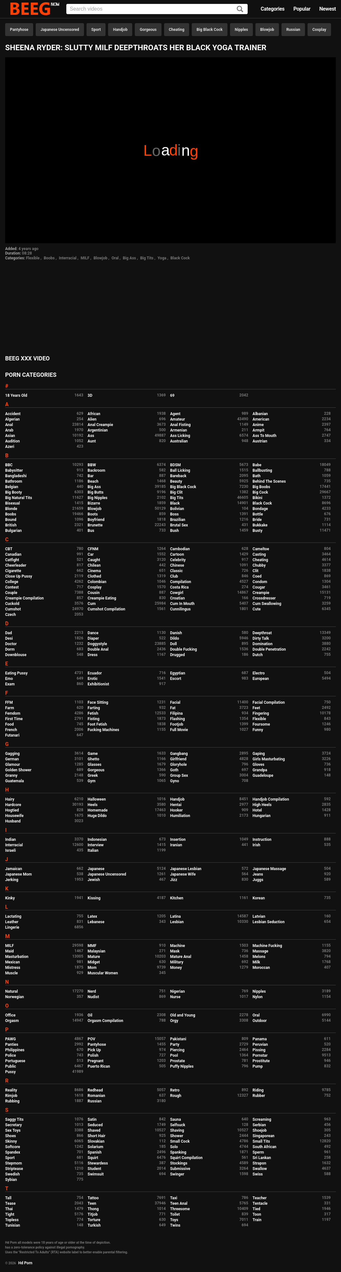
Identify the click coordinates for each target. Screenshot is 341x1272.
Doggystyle (97, 644)
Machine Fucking (267, 945)
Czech (10, 614)
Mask (175, 951)
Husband (13, 821)
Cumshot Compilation (106, 609)
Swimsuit (96, 1174)
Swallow (260, 1168)
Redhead (95, 1090)
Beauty (176, 481)
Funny (258, 730)
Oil (90, 1015)
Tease (10, 1203)
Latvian (259, 916)
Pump (258, 1066)
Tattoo (93, 1198)
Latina (175, 916)
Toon (257, 1214)
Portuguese (15, 1061)
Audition (12, 441)
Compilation (180, 582)
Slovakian (96, 1141)
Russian (293, 29)
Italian (93, 850)
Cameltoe (261, 549)
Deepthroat (262, 633)
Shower (176, 1136)
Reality (11, 1090)
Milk (256, 962)
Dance (93, 633)
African (94, 414)
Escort (175, 678)
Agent (175, 414)
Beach (93, 481)
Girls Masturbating (269, 759)
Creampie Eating (102, 598)
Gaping (259, 753)
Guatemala (14, 781)
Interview (96, 845)
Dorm (9, 649)
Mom (92, 967)
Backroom (96, 470)
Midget (94, 962)
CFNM (93, 549)
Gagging (12, 753)
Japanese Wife (183, 874)
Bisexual (12, 503)
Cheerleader (15, 565)
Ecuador (95, 673)
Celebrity (178, 560)
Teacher (260, 1198)
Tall (8, 1198)
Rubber (259, 1095)
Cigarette (13, 571)
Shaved (94, 1130)
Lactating (13, 916)
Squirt (93, 1158)
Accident (13, 414)
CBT (9, 549)
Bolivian (177, 508)
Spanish (94, 1152)
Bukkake (260, 525)
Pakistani (178, 1039)
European (261, 678)
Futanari (12, 735)
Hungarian (262, 815)
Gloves (258, 764)
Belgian (11, 487)
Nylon (258, 997)
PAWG (10, 1039)
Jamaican (13, 869)
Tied (256, 1209)
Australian (179, 441)
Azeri (9, 446)
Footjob (176, 724)
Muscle (11, 973)
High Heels (262, 805)
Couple (11, 592)
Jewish (94, 879)
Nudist (93, 997)
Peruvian (260, 1044)
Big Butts (95, 492)
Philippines (14, 1050)
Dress (92, 655)
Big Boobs (261, 487)
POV (91, 1039)
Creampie (261, 592)
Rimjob (11, 1095)
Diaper (93, 638)
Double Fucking (183, 649)
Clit (255, 571)
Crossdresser (264, 598)
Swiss (258, 1174)
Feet (256, 708)
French (11, 730)
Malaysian (96, 951)
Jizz (173, 879)
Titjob (92, 1214)
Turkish (94, 1225)
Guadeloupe (263, 775)
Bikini (257, 498)
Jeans (258, 874)
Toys (174, 1220)
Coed (257, 576)
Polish (93, 1055)
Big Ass (129, 258)
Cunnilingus (180, 609)
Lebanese (96, 922)
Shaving (177, 1130)
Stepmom (13, 1163)
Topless (12, 1220)
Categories (272, 9)
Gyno (174, 781)
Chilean (94, 565)
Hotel (257, 810)
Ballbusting (262, 470)
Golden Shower (18, 770)
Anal (9, 424)
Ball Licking (180, 470)
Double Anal (98, 649)
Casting (259, 554)
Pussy (10, 1072)
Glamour (12, 764)
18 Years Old (16, 395)
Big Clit (176, 492)
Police (10, 1055)
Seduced (95, 1125)
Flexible (33, 258)
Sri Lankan (262, 1158)
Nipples (241, 29)
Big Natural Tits (18, 498)
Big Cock (260, 492)
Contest (12, 587)
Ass (91, 435)
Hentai (175, 805)
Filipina (176, 713)
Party (175, 1044)
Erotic (92, 678)
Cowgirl (176, 592)
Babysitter (14, 470)
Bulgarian (13, 530)
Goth (174, 770)
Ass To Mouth (264, 435)
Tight (9, 1214)
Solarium (95, 1147)
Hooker (176, 810)
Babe (257, 465)
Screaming (262, 1119)
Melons (259, 956)
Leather (11, 922)
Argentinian (98, 430)
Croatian (177, 598)
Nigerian (177, 991)
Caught (94, 560)
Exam (10, 684)
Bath (257, 476)
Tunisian (12, 1225)
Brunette (95, 525)
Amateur (177, 419)
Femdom (12, 713)
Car (91, 554)
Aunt (92, 441)
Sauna (175, 1119)
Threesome (180, 1209)
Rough (175, 1095)
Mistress (12, 967)
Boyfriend (96, 519)
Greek (93, 775)
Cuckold (12, 603)
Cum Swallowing (267, 603)
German (12, 759)
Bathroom (13, 481)
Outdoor (260, 1020)
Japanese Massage (269, 869)
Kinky (10, 898)
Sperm (258, 1152)
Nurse (175, 997)
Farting (94, 708)
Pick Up (94, 1050)
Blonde (11, 508)
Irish (256, 845)
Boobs (49, 258)
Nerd (92, 991)
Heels (92, 805)
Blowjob (267, 29)
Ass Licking (180, 435)
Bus (91, 530)
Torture (94, 1220)
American (261, 419)
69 (172, 395)
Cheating (176, 29)
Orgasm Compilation (105, 1020)
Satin (92, 1119)
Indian (10, 839)
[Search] (240, 9)
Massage (260, 951)
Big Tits (146, 258)
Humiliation (180, 815)
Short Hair (96, 1136)
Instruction (262, 839)
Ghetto (93, 759)
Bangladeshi (16, 476)
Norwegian (14, 997)
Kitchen (176, 898)
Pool (174, 1055)
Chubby (259, 565)
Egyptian (177, 673)
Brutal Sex (179, 525)
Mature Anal (180, 956)
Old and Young (182, 1015)
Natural (11, 991)
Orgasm (12, 1020)
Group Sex (179, 775)
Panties (11, 1044)
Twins (175, 1225)
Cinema (94, 571)
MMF (92, 945)
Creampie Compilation (24, 598)
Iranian (176, 845)
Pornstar (260, 1055)
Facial (175, 702)
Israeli (10, 850)
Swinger (177, 1174)
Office (10, 1015)
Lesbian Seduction (269, 922)
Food (9, 724)
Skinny (11, 1141)
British (10, 525)
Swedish (12, 1174)
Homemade (97, 810)
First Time (14, 719)
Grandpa (260, 770)
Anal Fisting (180, 424)
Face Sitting (98, 702)
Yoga (162, 258)
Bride (257, 519)
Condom (260, 582)
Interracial (68, 258)
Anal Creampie (100, 424)
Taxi (173, 1198)
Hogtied (12, 810)
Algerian (12, 419)
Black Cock (180, 258)
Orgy (174, 1020)
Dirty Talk (261, 638)
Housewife (14, 815)
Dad (8, 633)
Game (92, 753)
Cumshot (13, 609)
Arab (9, 430)
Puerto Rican (99, 1066)
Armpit (258, 430)
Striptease (14, 1168)
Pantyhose (19, 29)
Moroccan (261, 967)
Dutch (258, 655)
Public (10, 1066)
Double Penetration (269, 649)
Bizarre (94, 503)
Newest (327, 9)
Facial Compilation (269, 702)
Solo (174, 1147)
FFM (9, 702)
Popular (301, 9)
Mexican (12, 962)
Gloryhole (178, 764)
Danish (176, 633)
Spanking (178, 1152)
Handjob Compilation (271, 799)
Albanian (260, 414)
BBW (92, 465)
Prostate (177, 1061)
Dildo (174, 638)
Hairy (9, 799)
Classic (176, 571)
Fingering (261, 713)
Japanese (96, 869)
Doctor (11, 644)
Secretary (13, 1125)
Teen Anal (179, 1203)
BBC (9, 465)
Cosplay (319, 29)
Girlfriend (178, 759)
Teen (92, 1203)
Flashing (177, 719)
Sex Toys (13, 1130)
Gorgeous (148, 29)
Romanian (96, 1095)
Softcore (12, 1147)
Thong (93, 1209)
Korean (259, 898)
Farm (9, 708)
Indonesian (97, 839)
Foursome (261, 724)
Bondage (260, 508)
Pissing (259, 1050)
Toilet (175, 1214)
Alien (92, 419)
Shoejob (260, 1130)
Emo (9, 678)
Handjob (120, 29)
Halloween (97, 799)
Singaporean (263, 1136)
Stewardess (98, 1163)
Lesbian (177, 922)
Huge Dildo (97, 815)
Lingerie (12, 927)
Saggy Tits (14, 1119)
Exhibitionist (98, 684)
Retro (175, 1090)
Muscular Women (103, 973)
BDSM (175, 465)
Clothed (94, 576)
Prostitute (261, 1061)
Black (175, 503)
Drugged (177, 655)
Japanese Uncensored (60, 29)
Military (176, 962)
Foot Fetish (97, 724)
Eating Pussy (16, 673)
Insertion (178, 839)
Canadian (13, 554)
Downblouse (15, 655)
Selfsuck (177, 1125)
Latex (92, 916)
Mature (94, 956)
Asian (10, 435)
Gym (92, 781)
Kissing (94, 898)
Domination (262, 644)
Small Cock (180, 1141)
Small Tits (261, 1141)
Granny (11, 775)
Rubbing (12, 1101)
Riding (258, 1090)
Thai (9, 1209)
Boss (174, 514)
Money (176, 967)
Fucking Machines (103, 730)
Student (94, 1168)
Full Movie (179, 730)
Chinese (177, 565)
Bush (174, 530)
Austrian (260, 441)
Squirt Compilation (186, 1158)
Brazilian (177, 519)
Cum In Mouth (182, 603)
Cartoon (177, 554)
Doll (173, 644)
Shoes (10, 1136)
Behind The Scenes (269, 481)
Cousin (93, 592)
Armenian (178, 430)
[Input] (157, 9)
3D (90, 395)
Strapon (259, 1163)
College (11, 582)
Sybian (11, 1179)
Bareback (178, 476)
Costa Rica (179, 587)
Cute (257, 609)
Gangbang (179, 753)
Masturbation (16, 956)
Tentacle (260, 1203)
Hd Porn (25, 1263)
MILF (85, 258)
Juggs (258, 879)
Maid (9, 951)
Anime (258, 424)
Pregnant (95, 1061)
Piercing (177, 1050)
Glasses (94, 764)
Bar (90, 476)
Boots (92, 514)
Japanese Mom (18, 874)
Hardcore (13, 805)
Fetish (93, 713)
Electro (259, 673)
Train (257, 1220)
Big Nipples (97, 498)
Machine (177, 945)
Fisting (93, 719)
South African (264, 1147)
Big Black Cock (210, 29)
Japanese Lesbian (185, 869)
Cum (92, 603)
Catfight (12, 560)
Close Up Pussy (18, 576)
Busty (258, 530)
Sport (96, 29)
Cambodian (180, 549)
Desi (9, 638)
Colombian (97, 582)
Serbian (259, 1125)
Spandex (12, 1152)
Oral (115, 258)
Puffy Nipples (182, 1066)
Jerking (11, 879)
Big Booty (13, 492)
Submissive (180, 1168)
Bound (10, 519)
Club (174, 576)
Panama (260, 1039)
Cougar (259, 587)
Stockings (179, 1163)
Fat (173, 708)
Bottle (258, 514)
